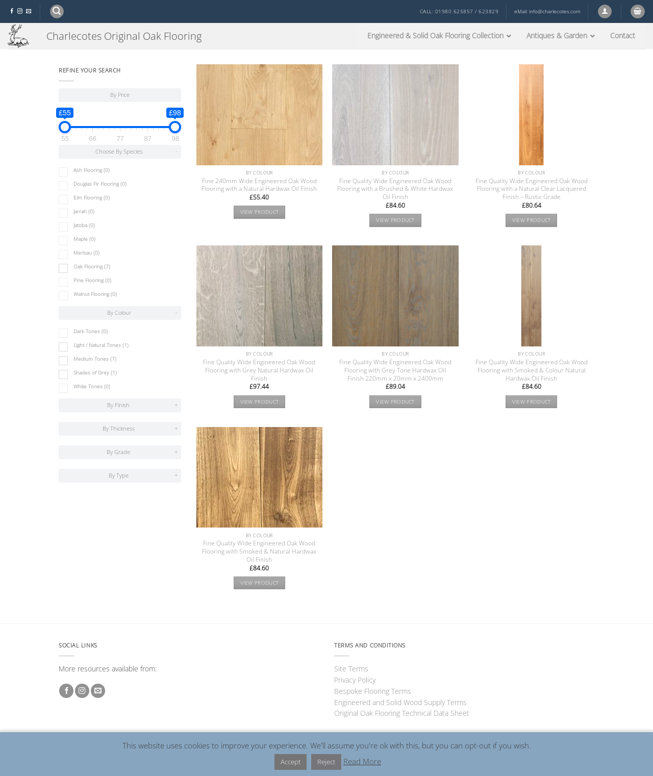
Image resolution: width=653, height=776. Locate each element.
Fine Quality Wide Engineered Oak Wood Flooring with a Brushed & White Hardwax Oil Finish (395, 189)
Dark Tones (90, 331)
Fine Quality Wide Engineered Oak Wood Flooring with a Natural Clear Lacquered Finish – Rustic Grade (531, 189)
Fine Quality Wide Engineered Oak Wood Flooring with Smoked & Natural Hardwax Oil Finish (259, 551)
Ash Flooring (91, 170)
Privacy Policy (354, 680)
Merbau (86, 252)
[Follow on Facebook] (11, 11)
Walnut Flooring (95, 294)
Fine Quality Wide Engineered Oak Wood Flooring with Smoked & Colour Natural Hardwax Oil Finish (531, 370)
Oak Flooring (91, 266)
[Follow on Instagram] (19, 11)
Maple (84, 239)
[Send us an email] (28, 11)
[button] (57, 11)
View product (259, 212)
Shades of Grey (95, 372)
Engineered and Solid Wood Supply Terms (400, 702)
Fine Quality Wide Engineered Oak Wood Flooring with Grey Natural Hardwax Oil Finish (259, 370)
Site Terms (351, 668)
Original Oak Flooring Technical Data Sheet (401, 713)
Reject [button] (326, 761)
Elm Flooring (91, 197)
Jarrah (83, 211)
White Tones (91, 386)
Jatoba (84, 225)
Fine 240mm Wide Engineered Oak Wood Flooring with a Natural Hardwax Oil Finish (259, 185)
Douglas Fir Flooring (100, 184)
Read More (362, 761)
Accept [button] (290, 761)
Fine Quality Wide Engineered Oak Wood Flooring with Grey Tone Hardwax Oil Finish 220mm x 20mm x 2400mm (395, 370)
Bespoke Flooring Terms (372, 691)
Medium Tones (94, 359)
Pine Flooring (92, 280)
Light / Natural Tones (101, 345)
